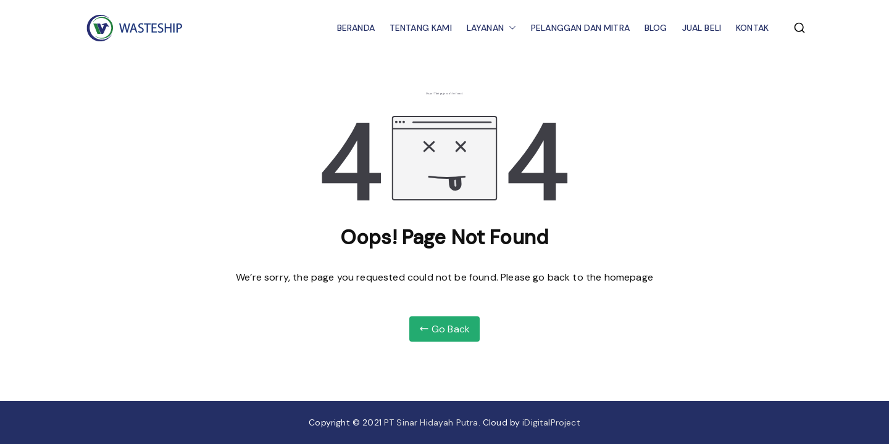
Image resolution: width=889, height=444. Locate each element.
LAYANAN (491, 28)
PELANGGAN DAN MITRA (580, 27)
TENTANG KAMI (421, 27)
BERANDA (356, 27)
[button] (510, 28)
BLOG (656, 27)
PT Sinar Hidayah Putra (431, 422)
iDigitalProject (551, 422)
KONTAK (752, 27)
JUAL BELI (701, 27)
